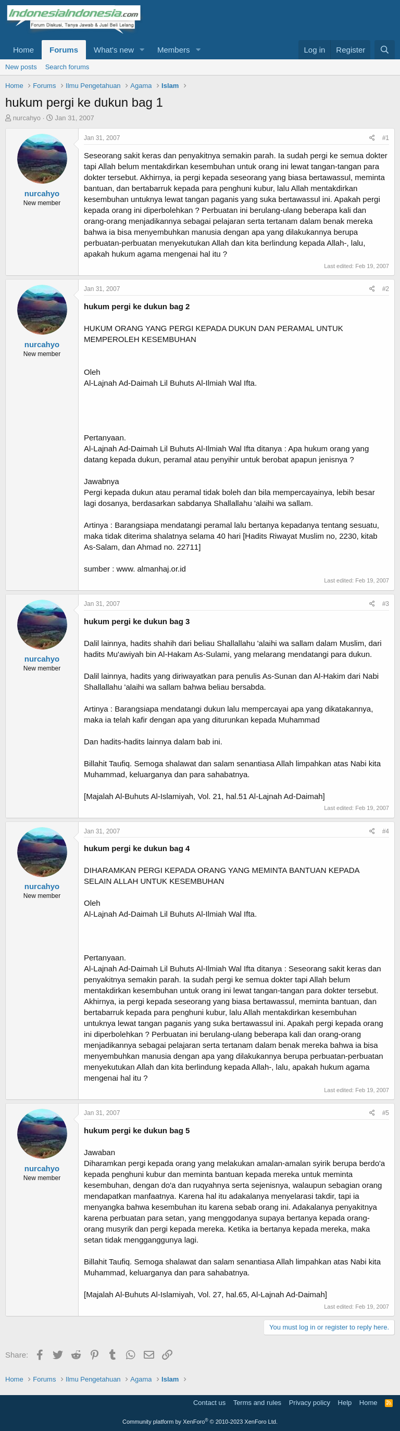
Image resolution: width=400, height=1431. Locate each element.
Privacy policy (309, 1403)
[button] (142, 49)
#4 (385, 831)
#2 (385, 289)
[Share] (372, 138)
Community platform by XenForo (200, 1422)
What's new (114, 49)
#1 (385, 138)
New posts (21, 67)
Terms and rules (257, 1403)
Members (173, 49)
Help (345, 1403)
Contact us (209, 1403)
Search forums (67, 67)
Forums (63, 49)
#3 (385, 603)
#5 (385, 1113)
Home (23, 49)
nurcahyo (27, 118)
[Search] (384, 49)
